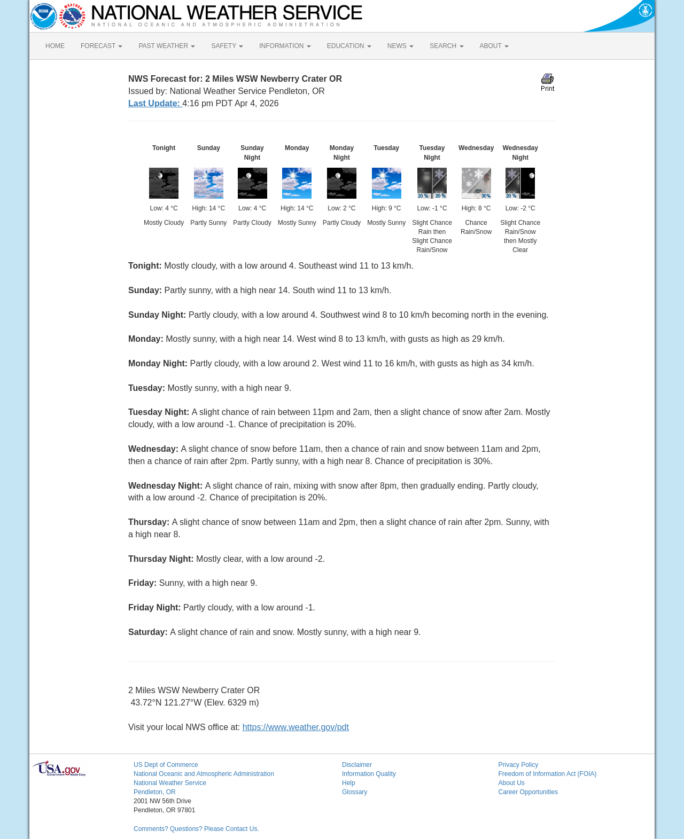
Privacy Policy (519, 765)
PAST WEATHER (166, 46)
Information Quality (369, 774)
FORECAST (101, 46)
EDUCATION (349, 46)
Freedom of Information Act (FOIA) (548, 774)
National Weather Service (170, 783)
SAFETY (227, 46)
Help (348, 783)
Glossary (354, 792)
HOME (55, 46)
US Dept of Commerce (166, 765)
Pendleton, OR (155, 792)
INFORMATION (284, 46)
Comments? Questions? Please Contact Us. (196, 829)
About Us (512, 783)
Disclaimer (357, 765)
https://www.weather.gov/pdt (296, 727)
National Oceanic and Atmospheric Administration (204, 774)
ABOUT (494, 46)
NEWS (400, 46)
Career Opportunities (528, 792)
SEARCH (446, 46)
